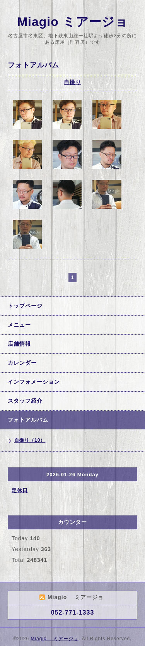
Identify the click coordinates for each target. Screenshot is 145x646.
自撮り (72, 82)
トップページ (25, 306)
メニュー (19, 325)
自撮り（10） (29, 440)
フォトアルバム (28, 420)
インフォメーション (34, 382)
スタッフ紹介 (25, 401)
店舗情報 (19, 344)
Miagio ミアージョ (72, 22)
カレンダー (22, 363)
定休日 (20, 490)
